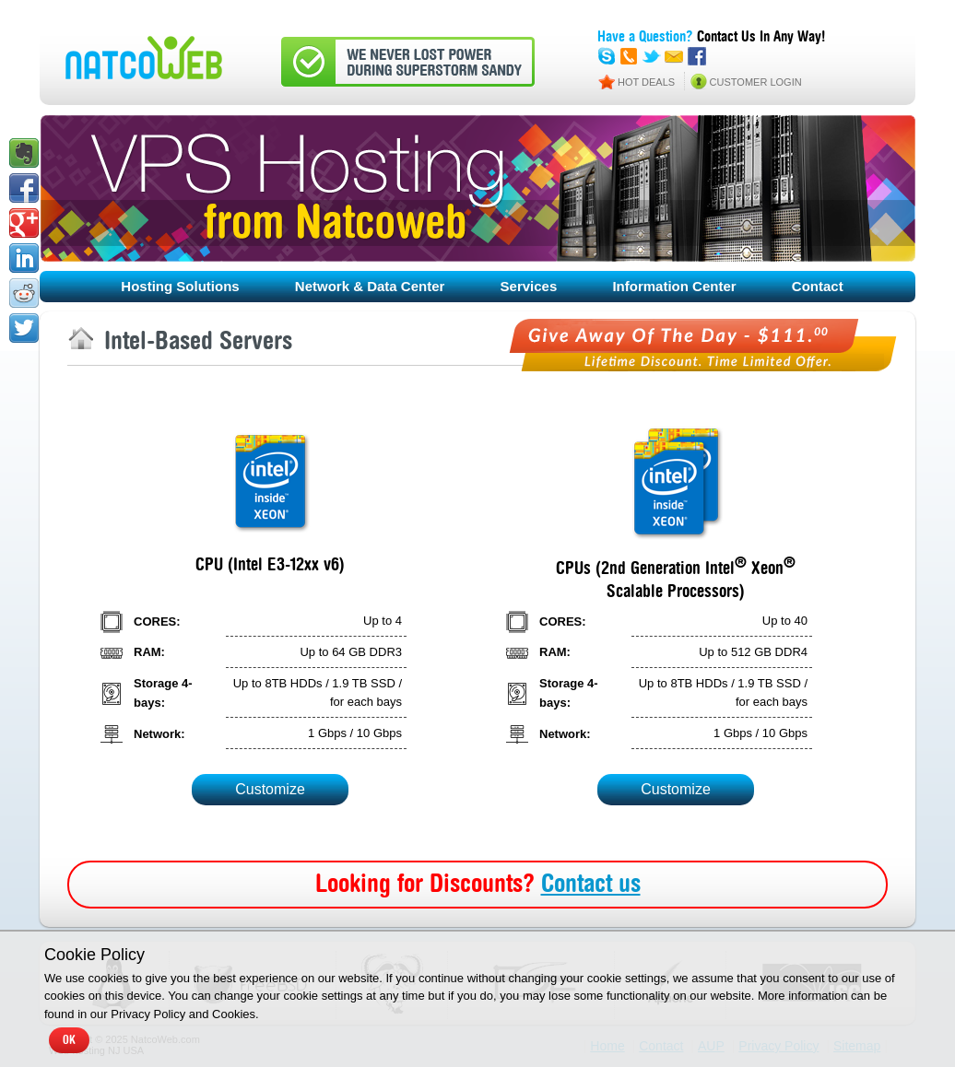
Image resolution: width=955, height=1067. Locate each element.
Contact (817, 286)
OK (69, 1040)
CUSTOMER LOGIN (756, 82)
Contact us (591, 884)
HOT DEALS (646, 82)
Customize (270, 789)
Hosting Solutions (180, 286)
